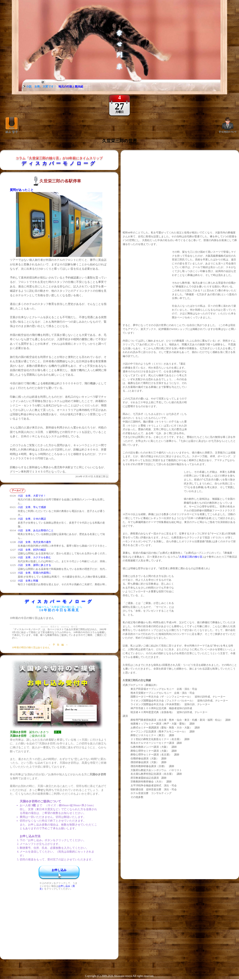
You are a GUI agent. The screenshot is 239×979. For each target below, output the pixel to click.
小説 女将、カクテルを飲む (34, 557)
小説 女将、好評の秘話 (32, 549)
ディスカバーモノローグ (59, 163)
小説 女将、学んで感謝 (32, 507)
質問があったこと (22, 189)
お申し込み (59, 870)
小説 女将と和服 (28, 580)
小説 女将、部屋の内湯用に (34, 572)
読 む (57, 732)
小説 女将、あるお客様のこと (36, 530)
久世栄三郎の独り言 (190, 556)
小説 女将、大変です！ (32, 495)
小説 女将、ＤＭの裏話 (32, 518)
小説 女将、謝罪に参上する (34, 565)
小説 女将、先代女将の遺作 (34, 542)
